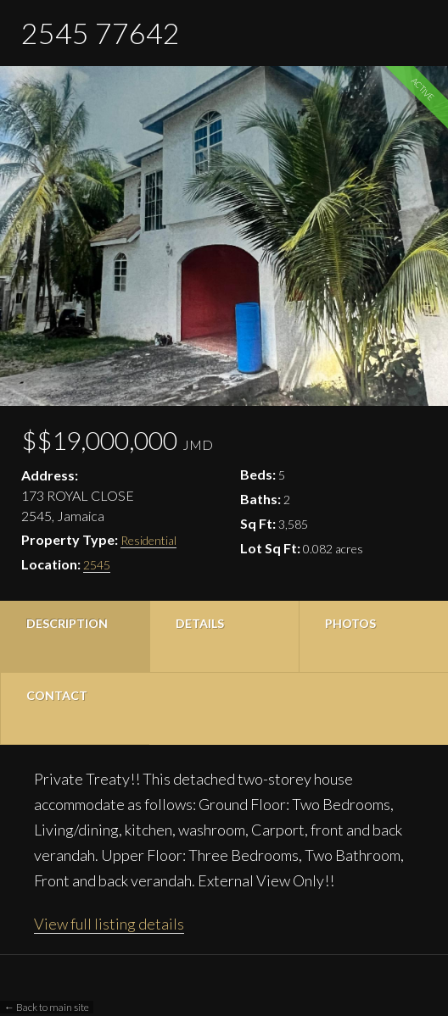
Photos (350, 623)
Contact (56, 695)
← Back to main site (46, 1007)
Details (200, 623)
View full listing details (109, 923)
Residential (148, 540)
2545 (96, 565)
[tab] (74, 637)
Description (67, 623)
